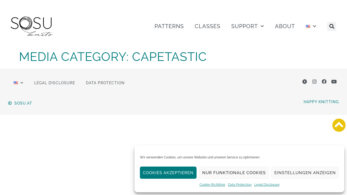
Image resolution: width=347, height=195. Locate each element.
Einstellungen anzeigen (305, 172)
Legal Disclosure (266, 185)
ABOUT (285, 26)
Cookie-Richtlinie (212, 185)
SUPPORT (247, 26)
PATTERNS (169, 26)
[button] (331, 26)
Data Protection (240, 185)
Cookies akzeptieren (168, 172)
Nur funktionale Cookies (234, 172)
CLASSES (207, 26)
